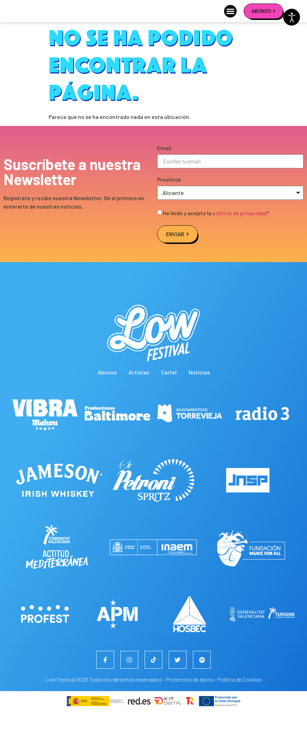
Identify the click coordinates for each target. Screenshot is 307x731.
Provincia (169, 199)
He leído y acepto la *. (217, 232)
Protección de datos (189, 699)
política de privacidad (239, 232)
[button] (230, 21)
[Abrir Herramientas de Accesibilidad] (291, 17)
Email (164, 168)
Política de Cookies (239, 699)
